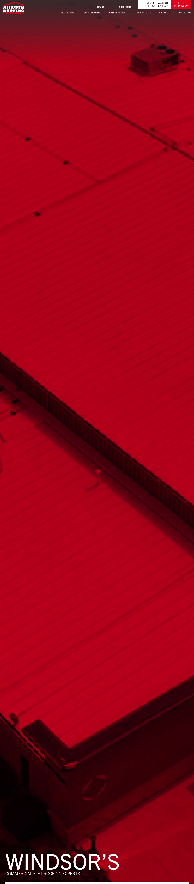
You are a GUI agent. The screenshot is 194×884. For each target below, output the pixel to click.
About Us (164, 12)
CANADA (100, 6)
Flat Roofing (68, 12)
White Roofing (92, 12)
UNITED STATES (124, 6)
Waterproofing (118, 12)
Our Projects (143, 12)
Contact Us (184, 12)
